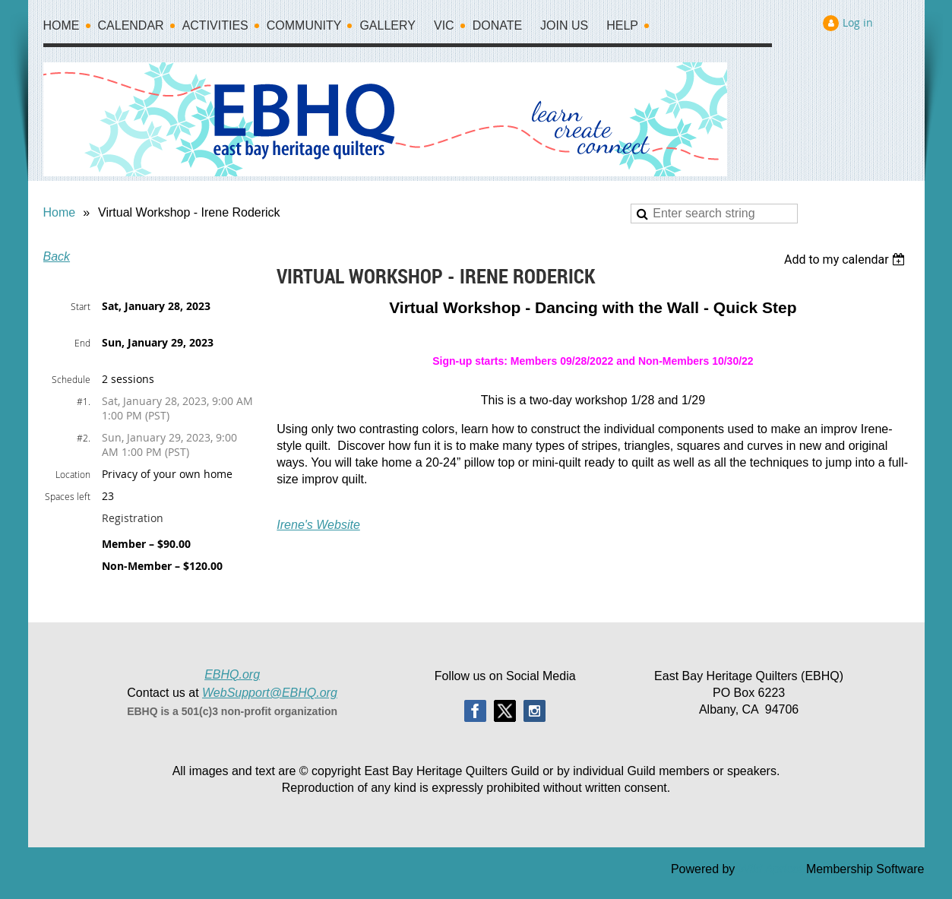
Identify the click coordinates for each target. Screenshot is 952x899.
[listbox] (846, 259)
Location (72, 474)
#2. (83, 438)
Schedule (71, 379)
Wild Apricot (771, 869)
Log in (858, 22)
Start (80, 306)
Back (57, 256)
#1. (83, 401)
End (82, 343)
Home (59, 212)
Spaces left (67, 496)
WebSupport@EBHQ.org (269, 692)
